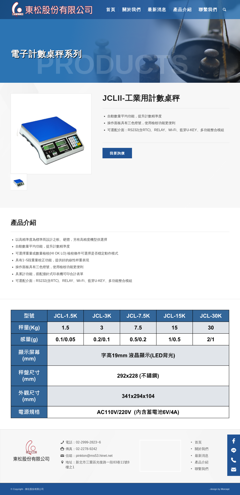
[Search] (224, 9)
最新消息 (201, 455)
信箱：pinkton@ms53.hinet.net (89, 455)
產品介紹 (201, 462)
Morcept (225, 489)
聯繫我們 (201, 469)
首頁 (198, 442)
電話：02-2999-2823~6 (83, 442)
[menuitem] (110, 9)
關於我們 (201, 449)
